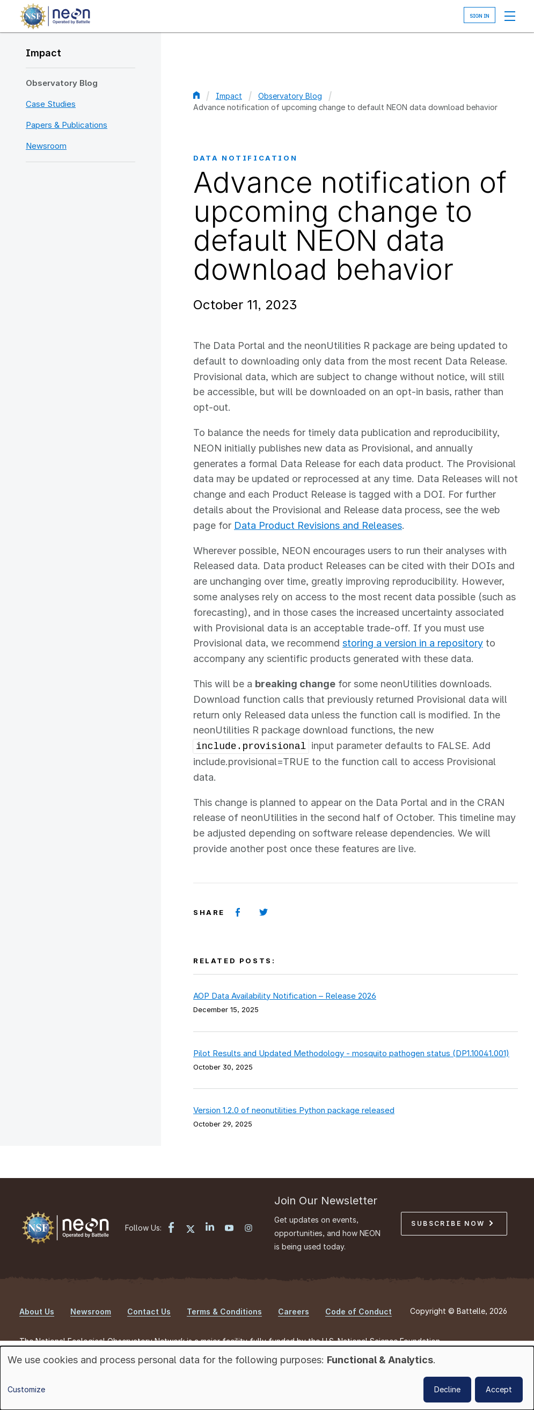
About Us (36, 1311)
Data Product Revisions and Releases (318, 525)
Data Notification (245, 158)
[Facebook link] (171, 1228)
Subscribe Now (452, 1223)
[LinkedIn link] (210, 1227)
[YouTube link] (229, 1229)
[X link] (190, 1229)
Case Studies (51, 104)
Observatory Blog (62, 83)
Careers (293, 1311)
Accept (499, 1389)
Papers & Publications (66, 125)
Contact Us (149, 1311)
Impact (43, 53)
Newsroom (46, 146)
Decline (447, 1389)
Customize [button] (26, 1389)
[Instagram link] (248, 1229)
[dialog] (267, 1378)
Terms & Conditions (224, 1311)
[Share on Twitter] (263, 912)
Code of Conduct (358, 1311)
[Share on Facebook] (238, 912)
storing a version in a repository (412, 643)
